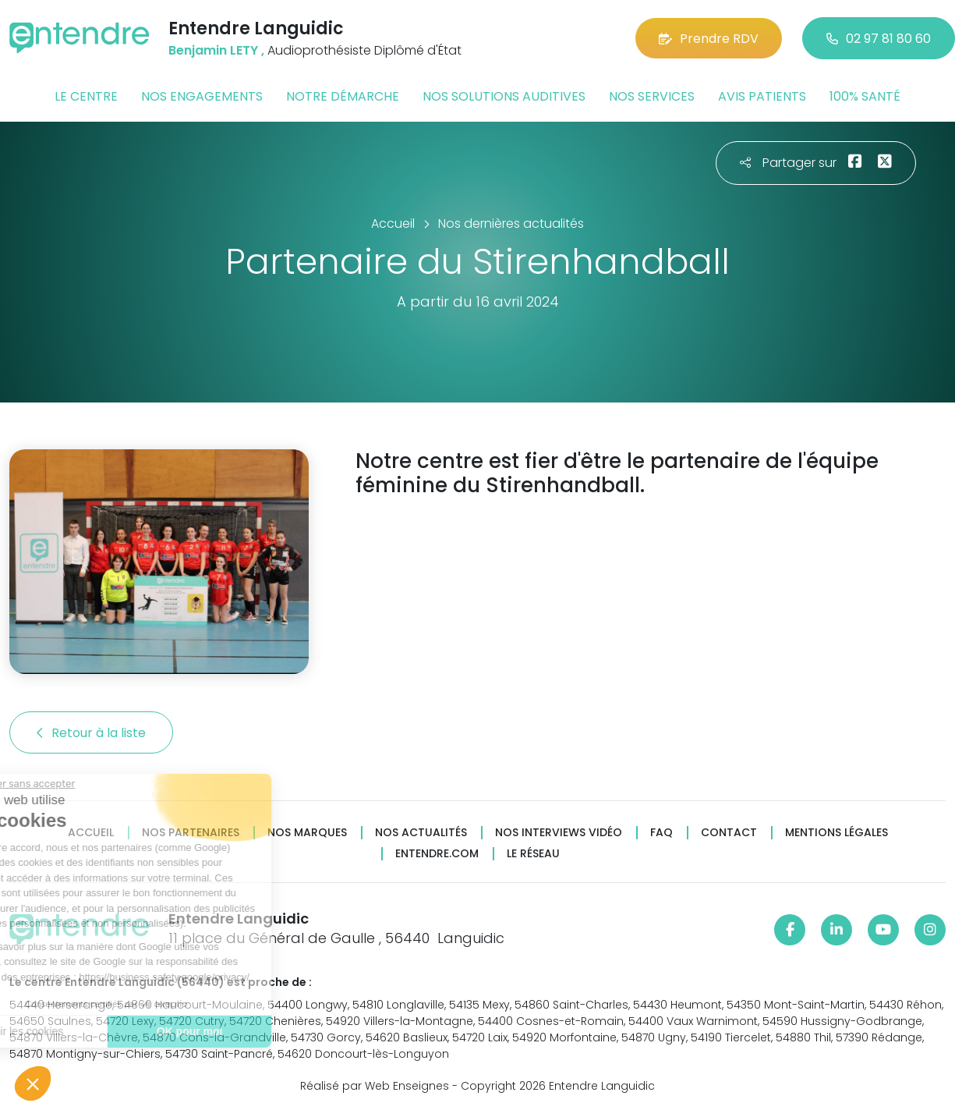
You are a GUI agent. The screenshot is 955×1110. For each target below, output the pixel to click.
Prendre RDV (709, 39)
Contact (729, 832)
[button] (32, 1083)
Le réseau (533, 853)
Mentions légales (836, 832)
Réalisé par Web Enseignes (374, 1086)
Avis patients (762, 96)
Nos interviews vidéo (558, 832)
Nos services (652, 96)
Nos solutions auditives (504, 96)
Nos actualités (421, 832)
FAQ (661, 832)
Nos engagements (202, 96)
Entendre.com (437, 853)
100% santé (864, 96)
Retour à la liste (91, 733)
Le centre (86, 96)
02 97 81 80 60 (878, 39)
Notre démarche (342, 96)
